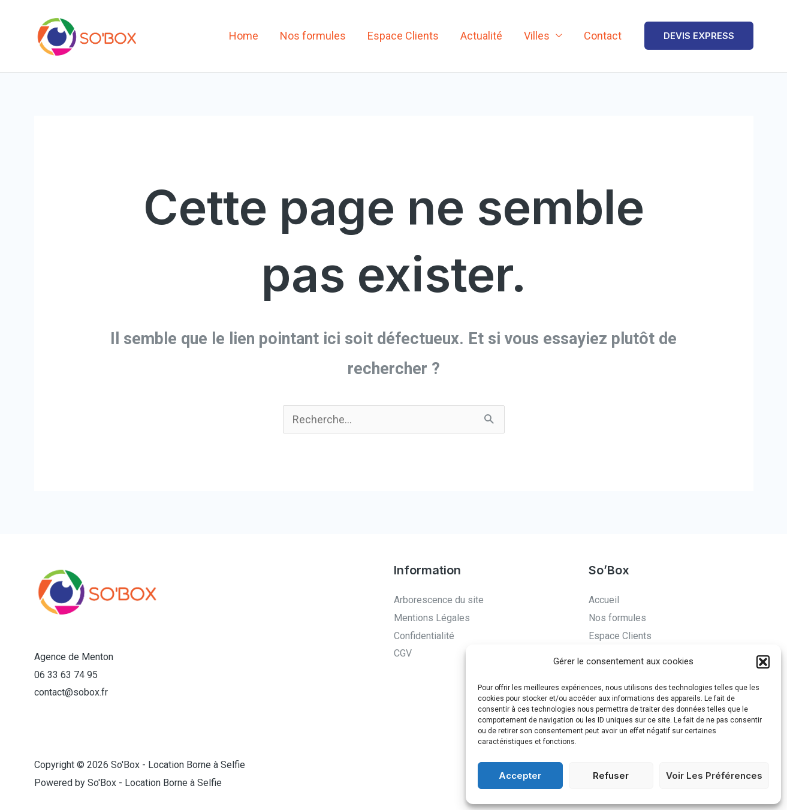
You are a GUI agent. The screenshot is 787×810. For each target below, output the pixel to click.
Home (243, 35)
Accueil (604, 600)
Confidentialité (424, 636)
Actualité (481, 35)
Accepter (520, 775)
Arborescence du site (439, 600)
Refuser (611, 775)
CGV (403, 653)
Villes (537, 35)
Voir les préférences (714, 775)
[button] (763, 662)
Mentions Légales (432, 618)
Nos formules (313, 35)
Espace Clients (403, 35)
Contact (603, 35)
